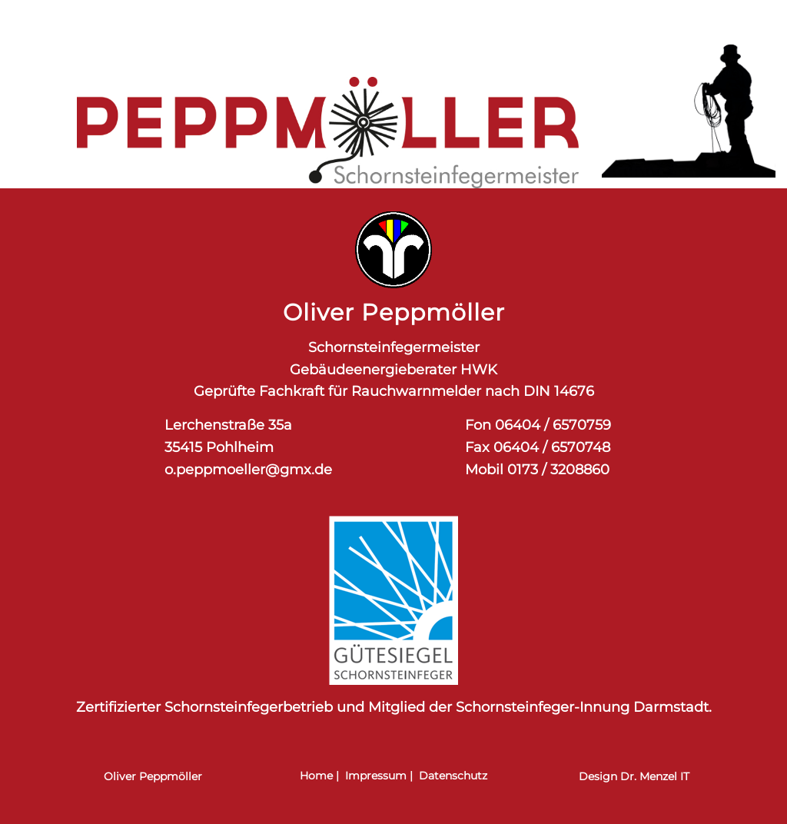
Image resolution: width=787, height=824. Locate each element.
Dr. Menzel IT (654, 776)
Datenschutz (453, 775)
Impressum (376, 775)
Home (316, 775)
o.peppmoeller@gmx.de (248, 469)
